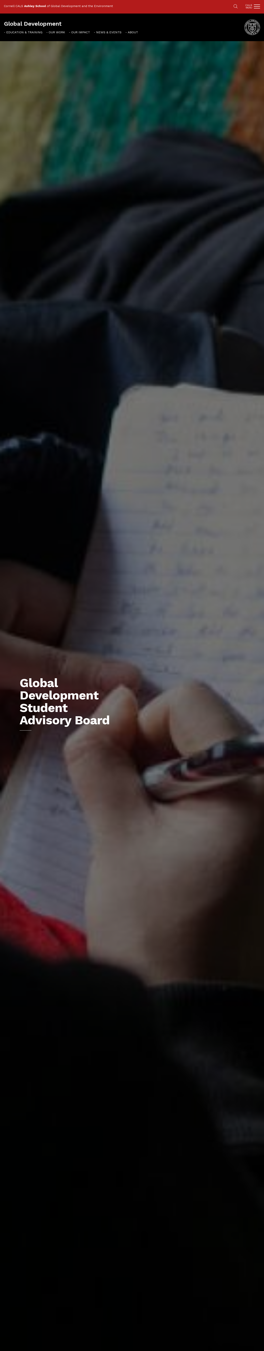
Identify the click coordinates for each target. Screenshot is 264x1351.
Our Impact (80, 32)
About (133, 32)
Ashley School (35, 6)
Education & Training (24, 32)
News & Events (108, 32)
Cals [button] (248, 6)
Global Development (33, 23)
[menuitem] (23, 32)
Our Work (57, 32)
